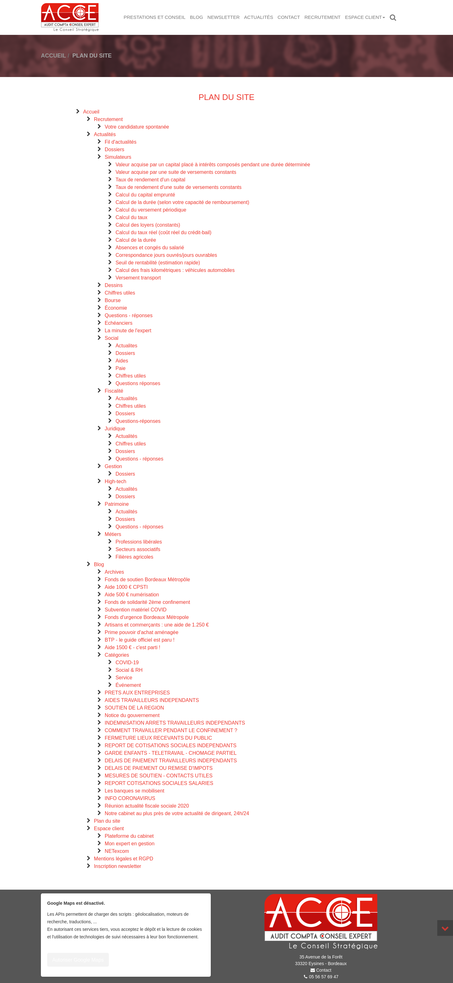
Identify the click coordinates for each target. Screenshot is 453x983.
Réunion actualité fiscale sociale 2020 (147, 806)
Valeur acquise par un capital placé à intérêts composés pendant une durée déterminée (212, 164)
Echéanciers (118, 323)
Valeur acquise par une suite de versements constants (175, 172)
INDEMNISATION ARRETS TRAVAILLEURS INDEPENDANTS (175, 723)
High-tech (115, 481)
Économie (116, 308)
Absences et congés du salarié (149, 247)
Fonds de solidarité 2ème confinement (147, 602)
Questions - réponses (129, 315)
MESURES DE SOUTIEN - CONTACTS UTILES (159, 775)
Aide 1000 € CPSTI (126, 587)
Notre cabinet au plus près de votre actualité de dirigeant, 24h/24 (177, 813)
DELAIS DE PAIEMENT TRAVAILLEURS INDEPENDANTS (171, 760)
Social (112, 338)
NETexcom (117, 851)
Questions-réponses (137, 421)
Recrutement (323, 17)
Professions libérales (138, 541)
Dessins (114, 285)
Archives (114, 572)
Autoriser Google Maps (78, 960)
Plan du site (107, 821)
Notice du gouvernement (132, 715)
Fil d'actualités (121, 142)
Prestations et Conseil (155, 17)
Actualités (258, 17)
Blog (196, 17)
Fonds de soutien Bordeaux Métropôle (147, 579)
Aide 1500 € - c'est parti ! (132, 647)
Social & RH (129, 670)
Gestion (113, 466)
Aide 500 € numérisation (132, 594)
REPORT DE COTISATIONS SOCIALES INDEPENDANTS (171, 745)
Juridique (115, 428)
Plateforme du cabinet (129, 836)
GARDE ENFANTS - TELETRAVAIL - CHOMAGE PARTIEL (171, 753)
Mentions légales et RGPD (124, 858)
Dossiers (114, 149)
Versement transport (138, 277)
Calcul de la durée (135, 240)
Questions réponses (137, 383)
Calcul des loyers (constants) (147, 225)
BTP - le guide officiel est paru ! (140, 640)
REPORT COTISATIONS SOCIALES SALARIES (159, 783)
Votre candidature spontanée (137, 127)
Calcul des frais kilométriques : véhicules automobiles (175, 270)
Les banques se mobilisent (134, 790)
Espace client (365, 17)
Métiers (113, 534)
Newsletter (223, 17)
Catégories (117, 655)
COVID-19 (127, 662)
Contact (288, 17)
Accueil (91, 111)
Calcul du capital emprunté (145, 194)
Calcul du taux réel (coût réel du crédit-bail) (163, 232)
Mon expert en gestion (129, 843)
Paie (120, 368)
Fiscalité (114, 391)
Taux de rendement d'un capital (150, 179)
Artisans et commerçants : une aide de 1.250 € (157, 624)
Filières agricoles (134, 557)
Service (123, 677)
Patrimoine (117, 504)
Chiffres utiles (120, 292)
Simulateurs (118, 157)
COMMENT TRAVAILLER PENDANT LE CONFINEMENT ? (171, 730)
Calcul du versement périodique (150, 210)
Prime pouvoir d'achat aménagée (141, 632)
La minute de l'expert (128, 330)
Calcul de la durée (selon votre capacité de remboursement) (182, 202)
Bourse (113, 300)
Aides (121, 360)
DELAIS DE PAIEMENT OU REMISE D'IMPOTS (159, 768)
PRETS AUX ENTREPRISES (137, 692)
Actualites (126, 345)
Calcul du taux (131, 217)
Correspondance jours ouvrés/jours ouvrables (166, 255)
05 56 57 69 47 (323, 976)
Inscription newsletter (117, 866)
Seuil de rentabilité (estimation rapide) (157, 262)
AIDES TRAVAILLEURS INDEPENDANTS (152, 700)
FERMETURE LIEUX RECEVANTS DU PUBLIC (158, 738)
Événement (128, 685)
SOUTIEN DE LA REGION (134, 707)
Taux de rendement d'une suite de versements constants (178, 187)
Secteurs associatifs (137, 549)
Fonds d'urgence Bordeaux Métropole (147, 617)
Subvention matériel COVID (136, 609)
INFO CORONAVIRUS (130, 798)
